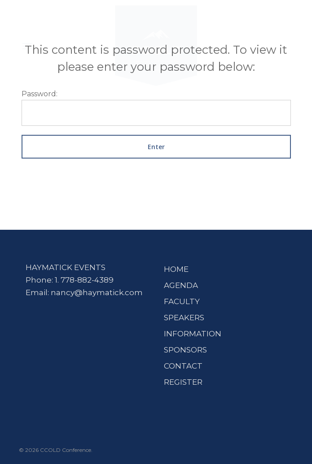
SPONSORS (185, 349)
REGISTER (183, 382)
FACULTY (182, 301)
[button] (27, 45)
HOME (176, 269)
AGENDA (181, 285)
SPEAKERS (184, 317)
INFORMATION (192, 333)
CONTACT (183, 365)
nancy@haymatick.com (97, 292)
